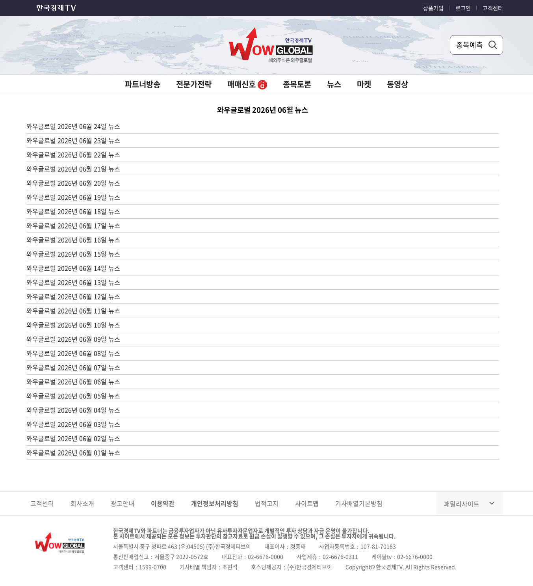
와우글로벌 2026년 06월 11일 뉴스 (73, 310)
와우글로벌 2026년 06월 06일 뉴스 (73, 381)
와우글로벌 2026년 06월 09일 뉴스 (73, 339)
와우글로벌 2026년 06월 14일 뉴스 (73, 268)
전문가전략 (194, 84)
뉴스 (334, 84)
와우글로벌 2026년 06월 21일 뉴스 (73, 168)
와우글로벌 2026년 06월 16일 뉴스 (73, 239)
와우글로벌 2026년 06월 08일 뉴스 (73, 353)
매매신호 (247, 84)
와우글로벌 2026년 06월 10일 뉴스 (73, 324)
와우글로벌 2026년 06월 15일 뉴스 (73, 254)
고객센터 (493, 8)
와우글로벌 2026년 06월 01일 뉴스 (73, 452)
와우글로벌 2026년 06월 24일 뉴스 (73, 126)
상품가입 (433, 8)
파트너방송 (142, 84)
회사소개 (82, 503)
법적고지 (267, 503)
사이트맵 (307, 503)
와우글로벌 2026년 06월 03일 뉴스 (73, 424)
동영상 (397, 84)
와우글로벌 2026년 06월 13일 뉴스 (73, 282)
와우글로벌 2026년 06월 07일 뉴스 (73, 367)
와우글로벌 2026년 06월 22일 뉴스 (73, 154)
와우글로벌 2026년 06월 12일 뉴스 (73, 296)
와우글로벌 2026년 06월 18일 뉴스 (73, 211)
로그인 (463, 8)
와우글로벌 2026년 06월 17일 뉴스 (73, 225)
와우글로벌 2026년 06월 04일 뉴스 (73, 410)
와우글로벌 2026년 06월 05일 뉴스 (73, 395)
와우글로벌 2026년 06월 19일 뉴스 (73, 197)
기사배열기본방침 (359, 503)
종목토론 (297, 84)
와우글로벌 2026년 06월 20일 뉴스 (73, 183)
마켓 (364, 84)
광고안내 (122, 503)
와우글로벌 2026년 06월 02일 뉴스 (73, 438)
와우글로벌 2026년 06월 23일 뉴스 (73, 140)
